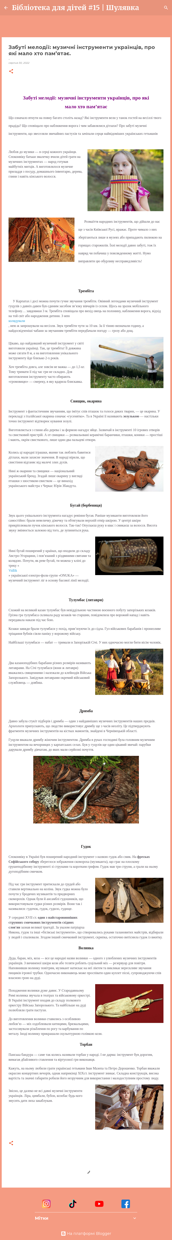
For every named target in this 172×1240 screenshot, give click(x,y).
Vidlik (13, 570)
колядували (17, 321)
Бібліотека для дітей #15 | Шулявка (75, 7)
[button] (11, 71)
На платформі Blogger (86, 1233)
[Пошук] (145, 8)
